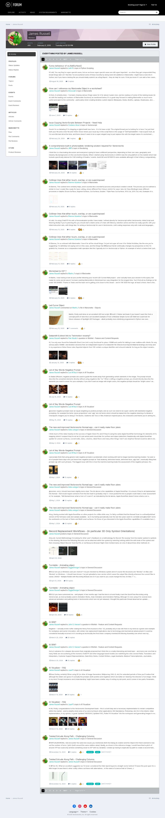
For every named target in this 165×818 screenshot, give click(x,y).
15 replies (67, 115)
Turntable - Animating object (61, 565)
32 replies (67, 443)
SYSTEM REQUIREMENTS (48, 12)
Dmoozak (72, 91)
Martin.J (71, 273)
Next (65, 59)
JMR (70, 148)
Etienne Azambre (74, 182)
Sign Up (154, 5)
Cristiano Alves (74, 125)
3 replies (71, 138)
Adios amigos (73, 430)
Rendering (84, 148)
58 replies (68, 581)
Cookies (93, 812)
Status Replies (14, 70)
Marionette (88, 91)
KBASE (32, 12)
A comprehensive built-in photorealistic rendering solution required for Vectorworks (86, 146)
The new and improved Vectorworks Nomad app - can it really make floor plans (85, 427)
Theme (83, 812)
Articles (11, 116)
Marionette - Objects (93, 308)
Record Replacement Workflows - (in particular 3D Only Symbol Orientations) (92, 531)
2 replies (70, 81)
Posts (11, 85)
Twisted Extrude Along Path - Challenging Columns (71, 736)
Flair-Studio (72, 338)
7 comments (72, 328)
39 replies (69, 695)
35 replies (72, 173)
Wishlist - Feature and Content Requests (103, 338)
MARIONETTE (66, 12)
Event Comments (15, 101)
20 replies (70, 637)
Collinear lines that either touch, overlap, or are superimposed (76, 180)
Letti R (70, 68)
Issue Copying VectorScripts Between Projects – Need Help (75, 123)
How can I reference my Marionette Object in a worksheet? (75, 88)
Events (11, 96)
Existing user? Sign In (137, 5)
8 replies (71, 207)
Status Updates (14, 65)
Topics (11, 81)
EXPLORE (11, 12)
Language (73, 812)
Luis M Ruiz (72, 372)
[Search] (128, 12)
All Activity (12, 54)
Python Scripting (87, 68)
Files (10, 132)
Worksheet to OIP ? (57, 271)
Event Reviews (14, 105)
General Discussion (94, 430)
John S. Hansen (74, 624)
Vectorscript (92, 125)
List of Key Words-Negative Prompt (64, 370)
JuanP (70, 670)
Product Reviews (15, 152)
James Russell (54, 68)
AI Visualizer (89, 372)
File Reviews (13, 141)
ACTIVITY (22, 12)
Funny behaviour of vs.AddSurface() (65, 66)
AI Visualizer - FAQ (57, 668)
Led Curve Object (56, 305)
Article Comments (15, 121)
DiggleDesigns (74, 568)
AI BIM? (52, 622)
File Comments (14, 136)
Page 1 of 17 (80, 59)
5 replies (72, 752)
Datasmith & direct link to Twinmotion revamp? (69, 336)
